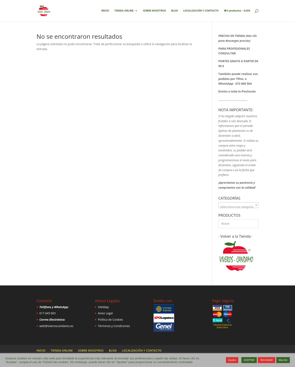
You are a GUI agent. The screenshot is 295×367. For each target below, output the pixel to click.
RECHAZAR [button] (266, 360)
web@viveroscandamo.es (56, 326)
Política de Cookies (110, 319)
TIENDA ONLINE (124, 10)
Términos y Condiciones (114, 326)
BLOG (174, 10)
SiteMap (103, 307)
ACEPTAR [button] (249, 360)
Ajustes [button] (232, 360)
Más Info (283, 360)
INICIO (105, 10)
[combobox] (238, 205)
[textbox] (238, 206)
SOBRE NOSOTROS (154, 10)
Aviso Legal (105, 313)
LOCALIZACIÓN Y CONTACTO (201, 10)
